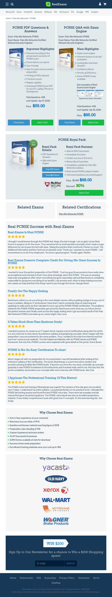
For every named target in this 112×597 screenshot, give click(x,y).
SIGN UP (71, 563)
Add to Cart (42, 122)
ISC (55, 12)
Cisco (19, 12)
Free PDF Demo (53, 169)
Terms (96, 578)
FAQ (38, 578)
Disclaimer (84, 578)
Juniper (94, 12)
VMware (48, 12)
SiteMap (56, 583)
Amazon (38, 12)
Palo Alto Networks (20, 18)
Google (80, 12)
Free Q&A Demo (53, 175)
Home (8, 18)
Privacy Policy (67, 578)
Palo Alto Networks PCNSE (71, 214)
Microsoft (10, 12)
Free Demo (19, 122)
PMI (87, 12)
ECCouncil (64, 12)
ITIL (72, 12)
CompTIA (28, 12)
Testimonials (26, 578)
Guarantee (50, 578)
